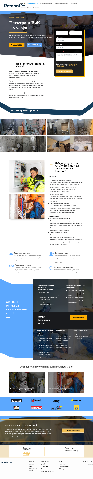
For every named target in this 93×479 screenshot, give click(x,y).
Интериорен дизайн (46, 4)
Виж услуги (17, 45)
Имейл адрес (63, 37)
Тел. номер (62, 44)
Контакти (36, 8)
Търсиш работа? (25, 8)
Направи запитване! (68, 71)
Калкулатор (73, 4)
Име (60, 30)
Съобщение (62, 51)
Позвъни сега (78, 317)
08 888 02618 (26, 453)
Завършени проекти (61, 4)
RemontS (11, 17)
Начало (22, 4)
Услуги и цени (31, 4)
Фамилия (76, 30)
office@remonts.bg (71, 450)
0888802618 (33, 44)
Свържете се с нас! (73, 430)
